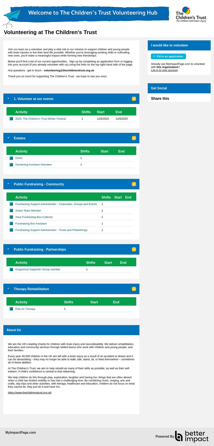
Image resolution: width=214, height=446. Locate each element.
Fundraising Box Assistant (31, 223)
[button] (134, 99)
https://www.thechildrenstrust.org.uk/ (30, 392)
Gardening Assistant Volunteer (33, 164)
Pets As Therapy (25, 308)
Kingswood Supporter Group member (37, 269)
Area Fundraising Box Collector (34, 217)
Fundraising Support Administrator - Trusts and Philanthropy (51, 230)
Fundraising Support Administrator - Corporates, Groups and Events (56, 204)
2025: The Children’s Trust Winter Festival (40, 118)
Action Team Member (28, 210)
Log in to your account (164, 70)
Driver (19, 158)
